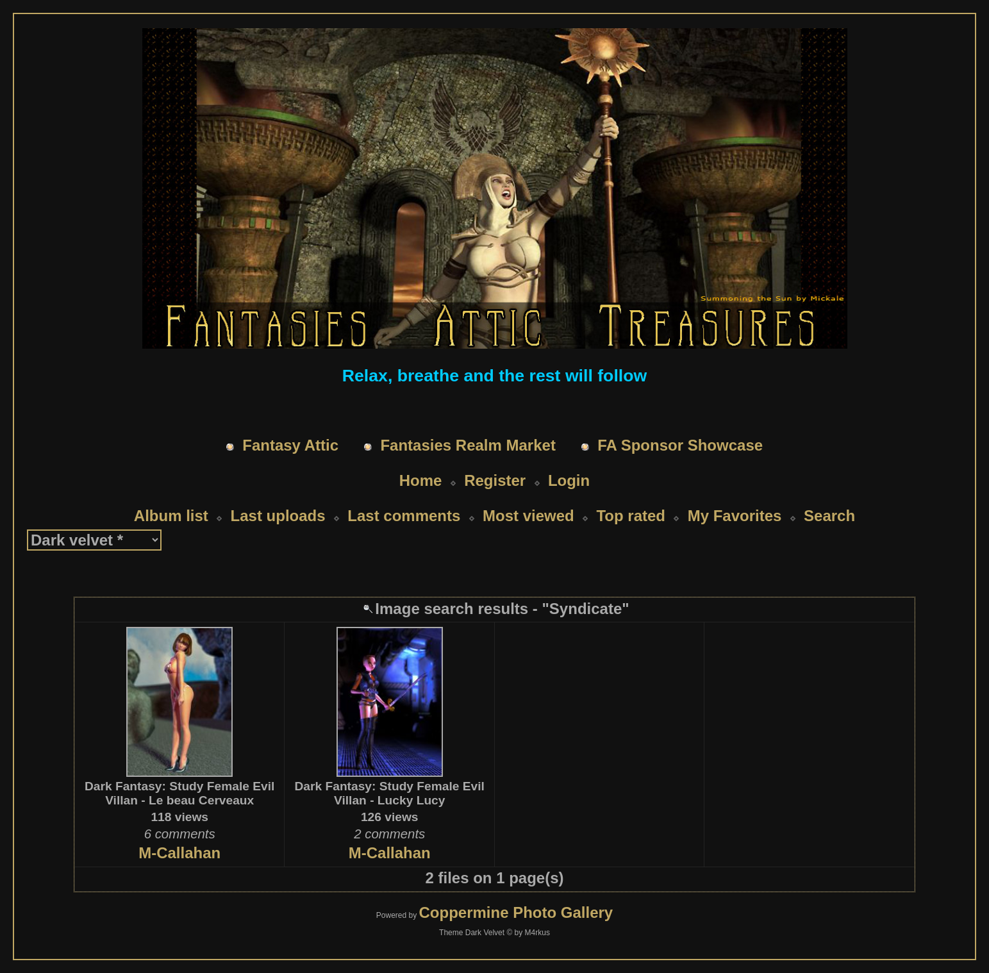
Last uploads (278, 515)
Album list (171, 515)
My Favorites (735, 515)
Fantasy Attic (290, 445)
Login (569, 480)
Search (829, 515)
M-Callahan (179, 852)
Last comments (403, 515)
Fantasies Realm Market (467, 445)
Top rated (630, 515)
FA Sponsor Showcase (680, 445)
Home (420, 480)
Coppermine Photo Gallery (516, 912)
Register (495, 480)
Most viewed (528, 515)
